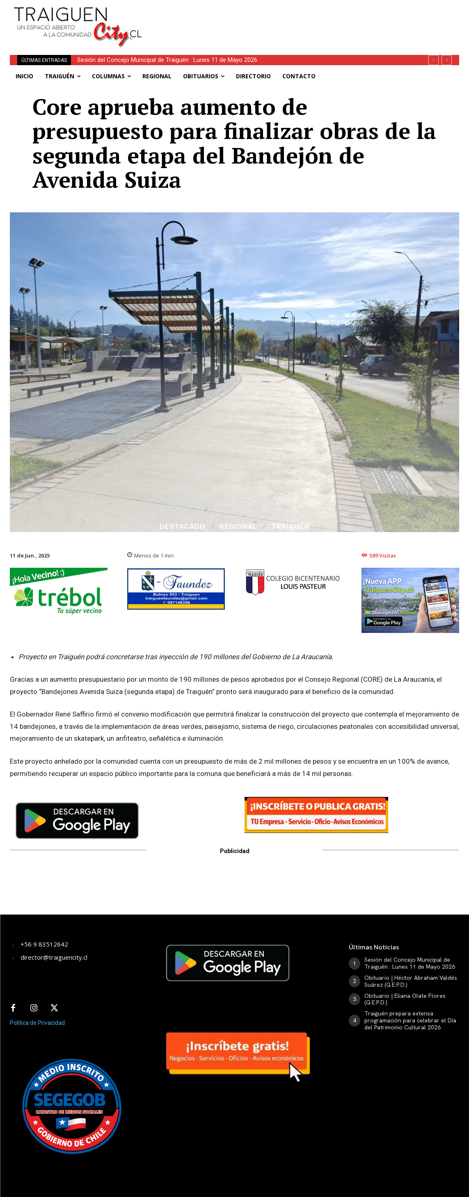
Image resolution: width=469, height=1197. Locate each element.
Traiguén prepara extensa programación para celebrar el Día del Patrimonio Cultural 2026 (410, 1020)
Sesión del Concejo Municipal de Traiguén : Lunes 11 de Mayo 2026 (167, 60)
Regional (238, 526)
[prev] (433, 60)
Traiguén (290, 526)
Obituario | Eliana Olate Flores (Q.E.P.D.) (405, 999)
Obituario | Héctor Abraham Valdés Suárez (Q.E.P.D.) (410, 981)
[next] (447, 60)
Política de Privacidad (37, 1022)
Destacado (183, 526)
